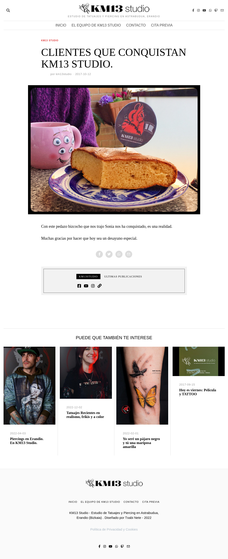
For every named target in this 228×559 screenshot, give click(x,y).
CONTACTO (136, 25)
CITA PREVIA (162, 25)
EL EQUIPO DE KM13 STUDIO (96, 25)
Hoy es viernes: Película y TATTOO (197, 392)
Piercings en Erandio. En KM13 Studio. (26, 441)
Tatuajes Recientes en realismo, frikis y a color (85, 415)
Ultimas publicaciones (123, 276)
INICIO (60, 25)
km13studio (64, 74)
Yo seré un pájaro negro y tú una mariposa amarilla (141, 443)
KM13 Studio (49, 40)
